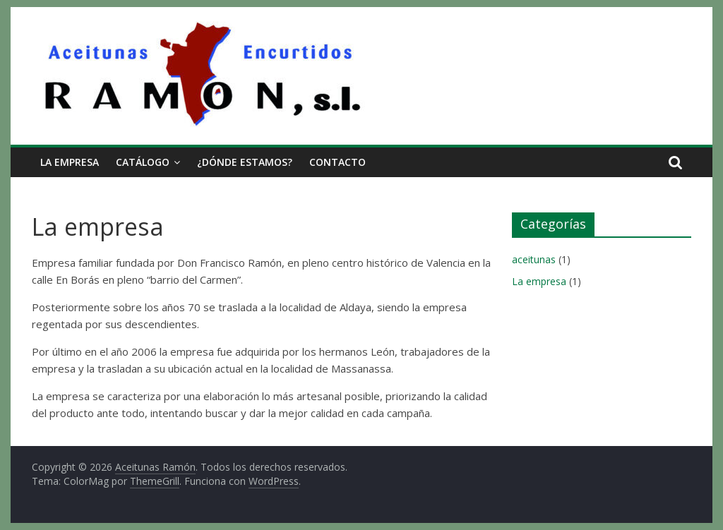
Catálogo (142, 162)
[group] (263, 337)
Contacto (337, 162)
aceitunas (534, 259)
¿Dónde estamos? (244, 162)
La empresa (69, 162)
